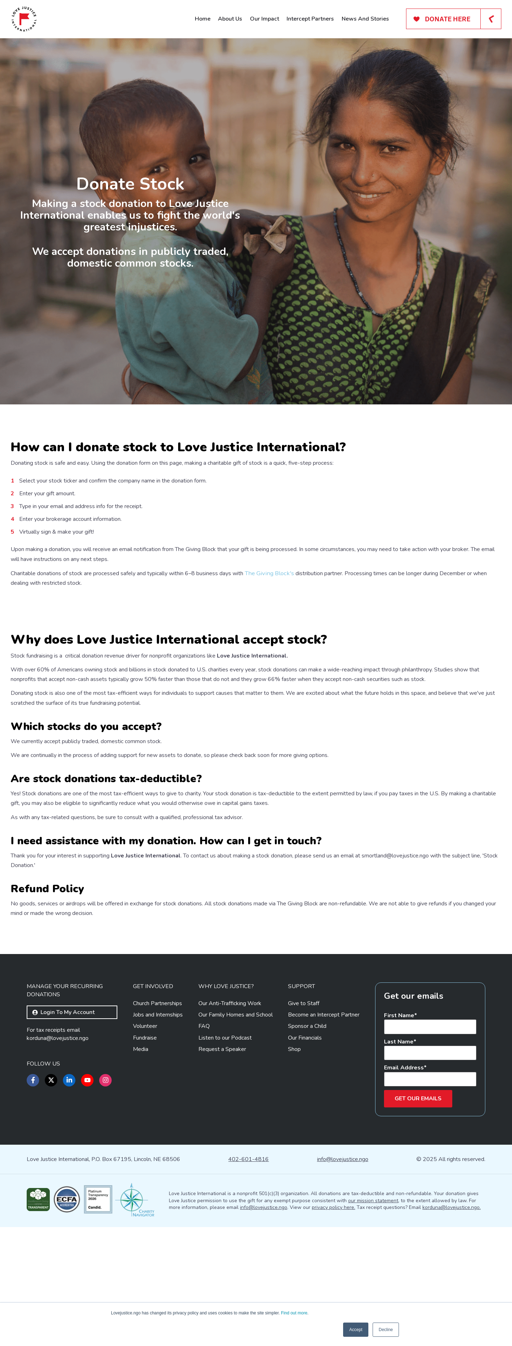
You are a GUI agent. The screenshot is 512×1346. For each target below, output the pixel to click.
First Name (399, 1134)
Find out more (294, 1312)
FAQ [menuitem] (204, 1145)
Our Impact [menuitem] (264, 19)
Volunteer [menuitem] (145, 1145)
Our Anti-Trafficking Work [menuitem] (229, 1122)
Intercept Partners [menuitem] (310, 19)
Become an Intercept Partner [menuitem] (323, 1134)
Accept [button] (355, 1329)
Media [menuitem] (140, 1168)
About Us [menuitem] (230, 19)
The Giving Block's (267, 573)
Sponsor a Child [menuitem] (307, 1145)
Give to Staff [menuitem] (303, 1122)
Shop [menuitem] (294, 1168)
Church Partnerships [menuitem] (157, 1122)
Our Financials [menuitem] (305, 1157)
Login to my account (63, 1131)
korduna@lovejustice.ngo (58, 1157)
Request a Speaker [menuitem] (222, 1168)
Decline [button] (386, 1329)
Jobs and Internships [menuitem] (158, 1134)
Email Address (404, 1186)
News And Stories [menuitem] (365, 19)
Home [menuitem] (202, 19)
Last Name (399, 1161)
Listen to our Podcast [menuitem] (225, 1157)
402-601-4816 (248, 1278)
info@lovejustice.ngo (342, 1278)
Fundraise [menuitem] (145, 1157)
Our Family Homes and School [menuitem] (235, 1134)
